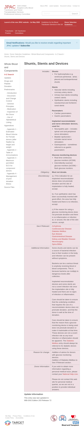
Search (75, 14)
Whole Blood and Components (42, 54)
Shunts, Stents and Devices (14, 57)
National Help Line (70, 374)
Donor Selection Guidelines (71, 23)
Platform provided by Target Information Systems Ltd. (14, 422)
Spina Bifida (57, 244)
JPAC (10, 7)
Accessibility (19, 418)
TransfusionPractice (9, 32)
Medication (11, 109)
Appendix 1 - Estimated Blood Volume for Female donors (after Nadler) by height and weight (11, 138)
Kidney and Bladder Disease (63, 239)
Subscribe (25, 46)
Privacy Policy (17, 416)
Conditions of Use (29, 416)
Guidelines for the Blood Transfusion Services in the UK (52, 23)
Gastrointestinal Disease (62, 236)
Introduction (12, 93)
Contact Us (76, 6)
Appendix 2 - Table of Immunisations (12, 152)
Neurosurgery (57, 241)
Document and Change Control (11, 98)
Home (6, 54)
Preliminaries (9, 89)
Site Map (8, 416)
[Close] (77, 42)
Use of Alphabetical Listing (11, 119)
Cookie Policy (9, 418)
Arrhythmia (56, 226)
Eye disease (57, 234)
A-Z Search (59, 54)
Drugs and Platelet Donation (8, 83)
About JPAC (44, 6)
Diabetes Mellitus (59, 231)
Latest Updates (54, 6)
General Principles (10, 105)
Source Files (9, 187)
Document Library (65, 6)
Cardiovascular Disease (62, 229)
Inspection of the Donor (12, 113)
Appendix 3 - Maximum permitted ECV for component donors (11, 164)
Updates (7, 78)
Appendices (9, 125)
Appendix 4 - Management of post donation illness (11, 178)
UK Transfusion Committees (20, 32)
